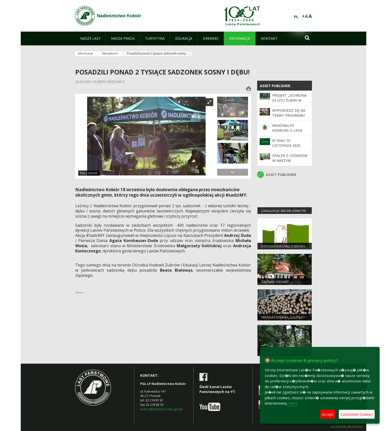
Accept (327, 414)
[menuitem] (90, 38)
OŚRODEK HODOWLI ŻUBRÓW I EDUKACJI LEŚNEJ (283, 248)
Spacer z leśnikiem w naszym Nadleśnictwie (289, 160)
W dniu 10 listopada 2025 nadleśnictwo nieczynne (286, 148)
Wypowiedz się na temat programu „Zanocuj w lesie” (288, 115)
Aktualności (110, 53)
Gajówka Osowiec (275, 282)
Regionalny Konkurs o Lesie (287, 128)
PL (296, 17)
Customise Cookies (357, 414)
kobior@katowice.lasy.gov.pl (161, 409)
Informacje (85, 53)
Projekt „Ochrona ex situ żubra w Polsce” (289, 100)
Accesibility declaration (347, 427)
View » (79, 292)
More (293, 403)
